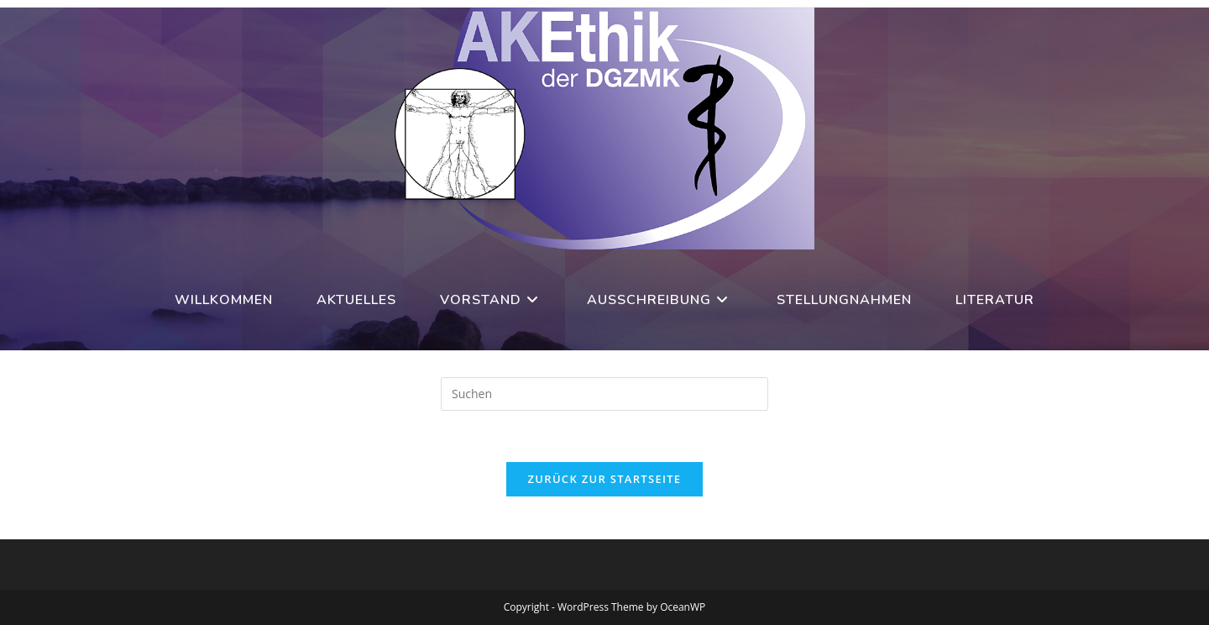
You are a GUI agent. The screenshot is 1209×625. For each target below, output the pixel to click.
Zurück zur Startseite (605, 478)
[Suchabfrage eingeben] (604, 394)
